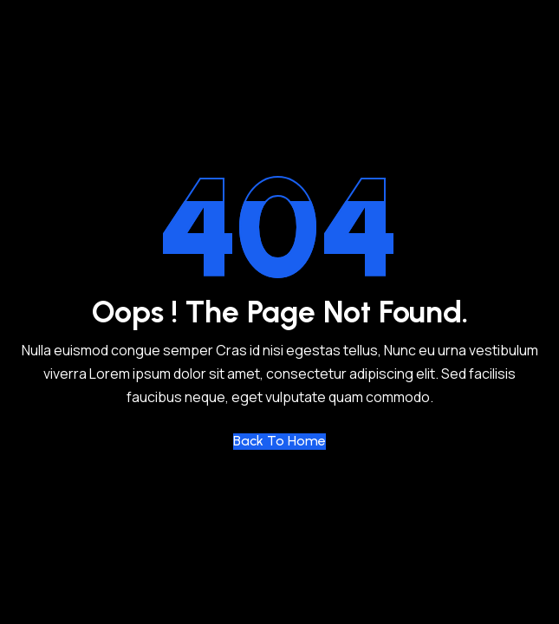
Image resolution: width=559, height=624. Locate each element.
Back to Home (279, 441)
